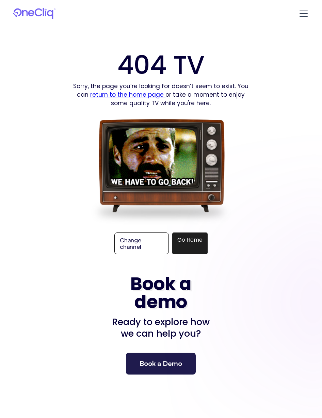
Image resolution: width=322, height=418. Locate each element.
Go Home (190, 240)
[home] (34, 13)
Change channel (130, 243)
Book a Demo (161, 367)
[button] (302, 13)
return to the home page (127, 95)
